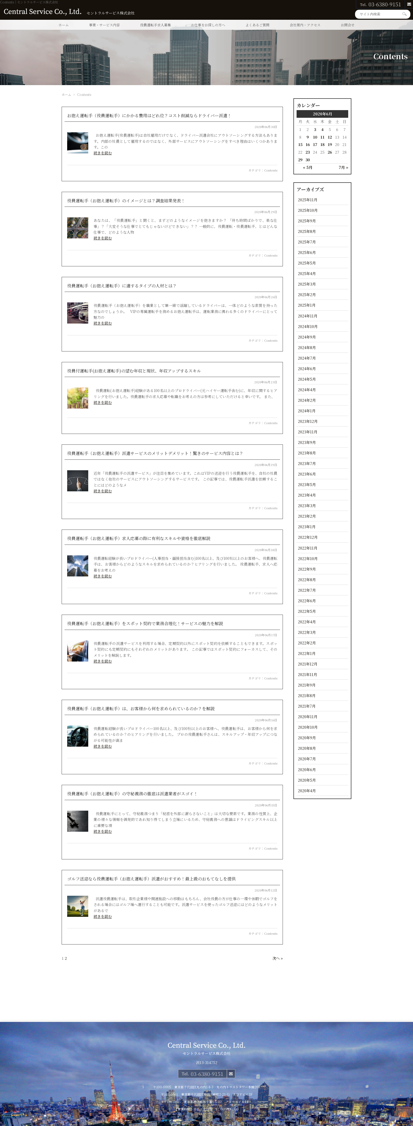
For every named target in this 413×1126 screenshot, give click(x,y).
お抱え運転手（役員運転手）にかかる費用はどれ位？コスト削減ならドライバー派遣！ (149, 115)
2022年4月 (307, 621)
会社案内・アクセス (305, 24)
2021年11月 (307, 674)
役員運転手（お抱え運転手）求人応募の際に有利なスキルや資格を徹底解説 (138, 538)
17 (315, 144)
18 (322, 144)
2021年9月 (307, 685)
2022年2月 (307, 642)
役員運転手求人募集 (155, 24)
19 (330, 144)
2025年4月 (307, 273)
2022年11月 (307, 548)
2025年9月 (307, 220)
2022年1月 (307, 653)
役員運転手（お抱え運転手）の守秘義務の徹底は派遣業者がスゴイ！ (132, 794)
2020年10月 (308, 727)
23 (308, 152)
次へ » (277, 958)
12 (330, 137)
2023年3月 (307, 505)
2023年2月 (307, 516)
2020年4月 (307, 790)
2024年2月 (307, 400)
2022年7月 (307, 590)
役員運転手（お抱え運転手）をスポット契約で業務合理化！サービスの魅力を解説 (145, 623)
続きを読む (103, 152)
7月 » (343, 167)
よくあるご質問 (257, 24)
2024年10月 (308, 326)
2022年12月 (308, 537)
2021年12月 (307, 664)
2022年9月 (307, 569)
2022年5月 (307, 611)
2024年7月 (307, 358)
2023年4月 (307, 495)
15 (300, 144)
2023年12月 (308, 421)
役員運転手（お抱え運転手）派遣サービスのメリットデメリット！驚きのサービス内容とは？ (155, 453)
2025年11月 (307, 199)
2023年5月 (307, 484)
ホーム (63, 24)
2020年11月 (307, 716)
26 (330, 152)
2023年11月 (307, 431)
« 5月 (307, 167)
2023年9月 (307, 442)
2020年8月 (307, 748)
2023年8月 (307, 453)
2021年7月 (307, 706)
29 (300, 159)
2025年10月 (308, 210)
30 (308, 159)
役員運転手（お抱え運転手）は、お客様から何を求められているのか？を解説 (141, 709)
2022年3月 (307, 632)
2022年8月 (307, 579)
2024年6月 (307, 368)
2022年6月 (307, 600)
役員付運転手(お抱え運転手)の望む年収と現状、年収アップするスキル (134, 371)
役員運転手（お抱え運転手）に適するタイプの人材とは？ (122, 286)
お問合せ (348, 24)
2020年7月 (307, 758)
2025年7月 (307, 241)
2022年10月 (308, 558)
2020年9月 (307, 737)
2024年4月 (307, 389)
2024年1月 (307, 410)
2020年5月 (307, 780)
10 (315, 137)
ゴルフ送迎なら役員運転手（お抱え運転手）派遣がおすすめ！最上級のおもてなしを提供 (151, 879)
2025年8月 (307, 231)
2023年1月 (307, 526)
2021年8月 (307, 695)
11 (322, 137)
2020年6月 (307, 769)
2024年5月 (307, 379)
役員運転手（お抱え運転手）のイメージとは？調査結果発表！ (126, 201)
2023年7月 (307, 463)
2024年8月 (307, 347)
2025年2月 (307, 294)
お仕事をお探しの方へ (208, 24)
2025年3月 (307, 284)
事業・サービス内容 (104, 24)
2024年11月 (307, 316)
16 (308, 144)
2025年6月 (307, 252)
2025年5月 (307, 263)
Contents (270, 170)
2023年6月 (307, 474)
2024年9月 (307, 337)
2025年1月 (307, 305)
